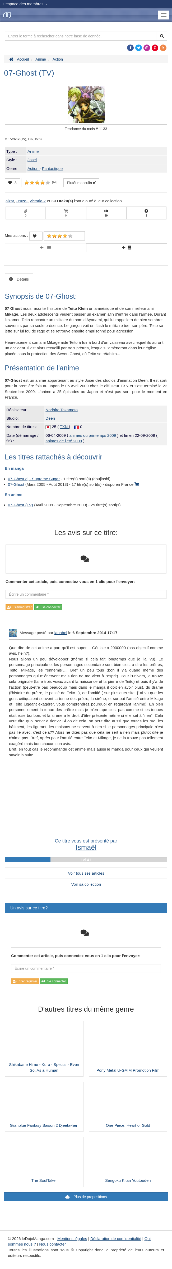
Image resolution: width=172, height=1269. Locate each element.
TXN (64, 426)
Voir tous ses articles (86, 873)
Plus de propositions (90, 1197)
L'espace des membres (25, 4)
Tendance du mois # (86, 129)
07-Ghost (16, 484)
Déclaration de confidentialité (115, 1238)
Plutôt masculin (81, 183)
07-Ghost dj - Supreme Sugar (34, 479)
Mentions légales (72, 1238)
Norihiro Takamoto (61, 410)
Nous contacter (52, 1244)
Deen (50, 418)
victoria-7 (38, 201)
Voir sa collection (86, 884)
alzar (10, 201)
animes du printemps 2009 (92, 435)
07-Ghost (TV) (20, 505)
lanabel (60, 632)
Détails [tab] (22, 279)
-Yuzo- (21, 201)
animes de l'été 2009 (63, 441)
